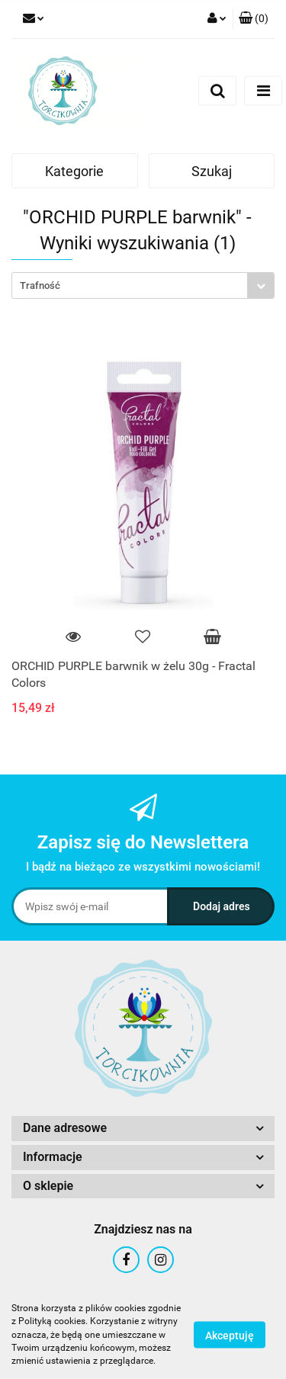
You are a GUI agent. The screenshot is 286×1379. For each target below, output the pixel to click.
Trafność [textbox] (40, 285)
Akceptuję (229, 1335)
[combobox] (143, 285)
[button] (254, 19)
